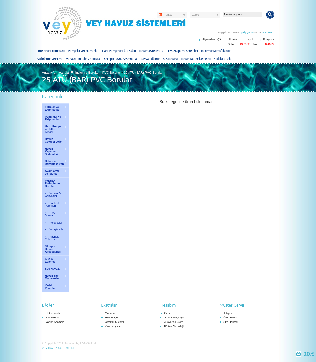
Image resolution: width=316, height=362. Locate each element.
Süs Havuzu (170, 59)
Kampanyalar (113, 326)
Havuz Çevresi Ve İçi (151, 51)
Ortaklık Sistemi (114, 321)
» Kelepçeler (53, 222)
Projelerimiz (53, 317)
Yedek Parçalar (223, 59)
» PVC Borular (54, 214)
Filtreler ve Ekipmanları (50, 51)
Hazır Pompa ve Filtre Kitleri (119, 51)
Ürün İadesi (230, 317)
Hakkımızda (53, 313)
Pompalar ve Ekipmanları (83, 51)
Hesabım (233, 39)
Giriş (167, 313)
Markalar (110, 313)
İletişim (227, 313)
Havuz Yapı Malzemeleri (195, 59)
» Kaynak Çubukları (52, 238)
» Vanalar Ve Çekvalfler (53, 194)
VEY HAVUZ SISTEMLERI (58, 347)
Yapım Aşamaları (56, 321)
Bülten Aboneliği (174, 326)
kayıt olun (267, 32)
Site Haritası (230, 321)
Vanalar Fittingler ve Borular (83, 59)
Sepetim (251, 39)
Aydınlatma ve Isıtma (49, 59)
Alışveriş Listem (173, 321)
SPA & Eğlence (150, 59)
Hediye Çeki (112, 317)
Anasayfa (48, 72)
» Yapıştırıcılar (54, 229)
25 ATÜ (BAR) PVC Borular (143, 72)
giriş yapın (247, 32)
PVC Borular (111, 72)
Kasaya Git (268, 39)
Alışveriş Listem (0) (211, 39)
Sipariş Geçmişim (174, 317)
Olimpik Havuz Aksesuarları (121, 59)
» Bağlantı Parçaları (54, 204)
